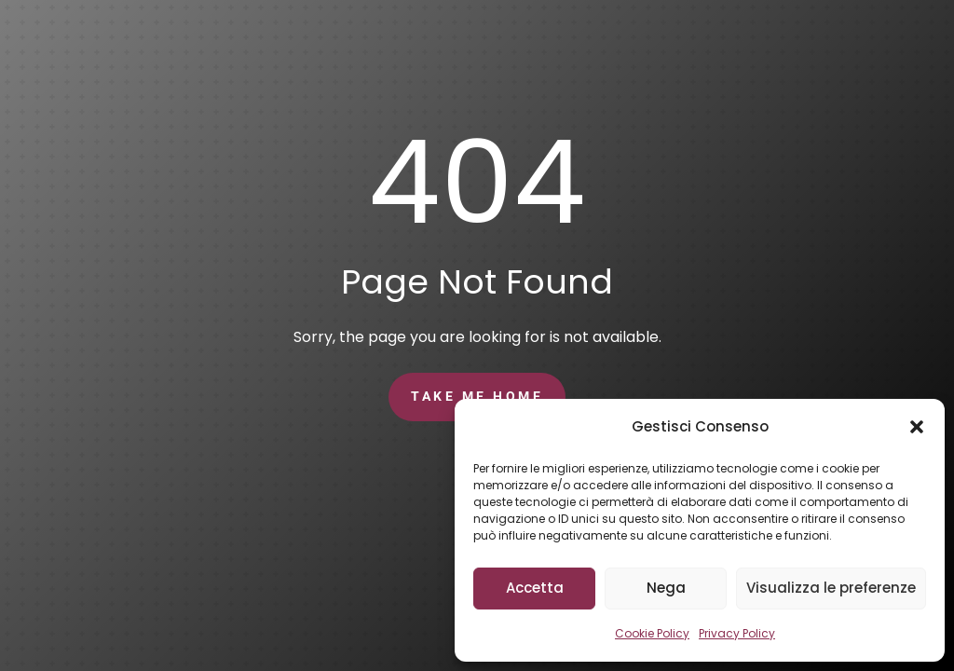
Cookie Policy (652, 633)
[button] (916, 427)
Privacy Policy (737, 633)
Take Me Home (477, 396)
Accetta (535, 587)
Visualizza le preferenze (831, 587)
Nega (666, 587)
